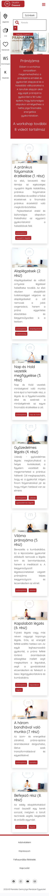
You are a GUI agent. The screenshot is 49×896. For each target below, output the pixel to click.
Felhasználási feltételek (24, 859)
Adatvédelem (24, 842)
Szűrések (30, 15)
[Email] (34, 881)
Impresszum (24, 851)
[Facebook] (13, 881)
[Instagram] (20, 881)
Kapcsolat (25, 868)
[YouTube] (27, 881)
